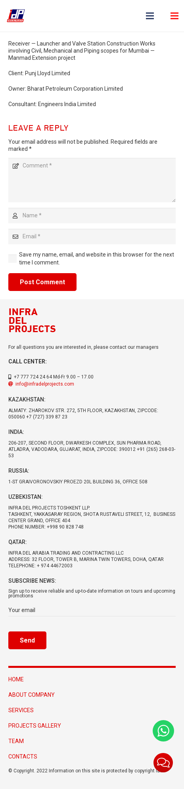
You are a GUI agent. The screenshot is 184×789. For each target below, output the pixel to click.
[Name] (92, 215)
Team (16, 741)
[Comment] (92, 180)
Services (21, 710)
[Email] (92, 236)
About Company (31, 695)
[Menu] (150, 16)
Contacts (22, 756)
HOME (16, 679)
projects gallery (34, 725)
